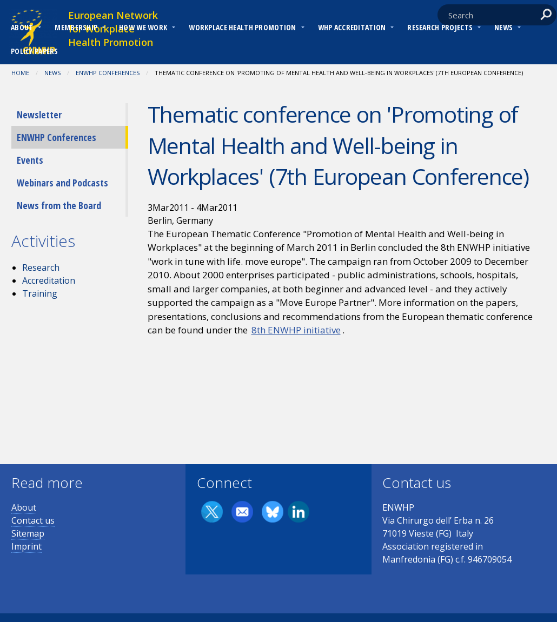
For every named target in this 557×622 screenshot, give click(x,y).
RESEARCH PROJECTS (440, 27)
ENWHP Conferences (108, 73)
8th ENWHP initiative (296, 330)
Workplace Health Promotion (242, 27)
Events (30, 159)
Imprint (26, 546)
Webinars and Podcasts (62, 182)
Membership (76, 27)
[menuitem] (22, 29)
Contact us (33, 520)
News (503, 27)
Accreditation (48, 280)
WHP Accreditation (352, 27)
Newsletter (39, 114)
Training (39, 293)
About (22, 27)
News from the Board (59, 205)
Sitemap (27, 533)
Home (20, 73)
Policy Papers (34, 51)
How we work (143, 27)
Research (40, 267)
